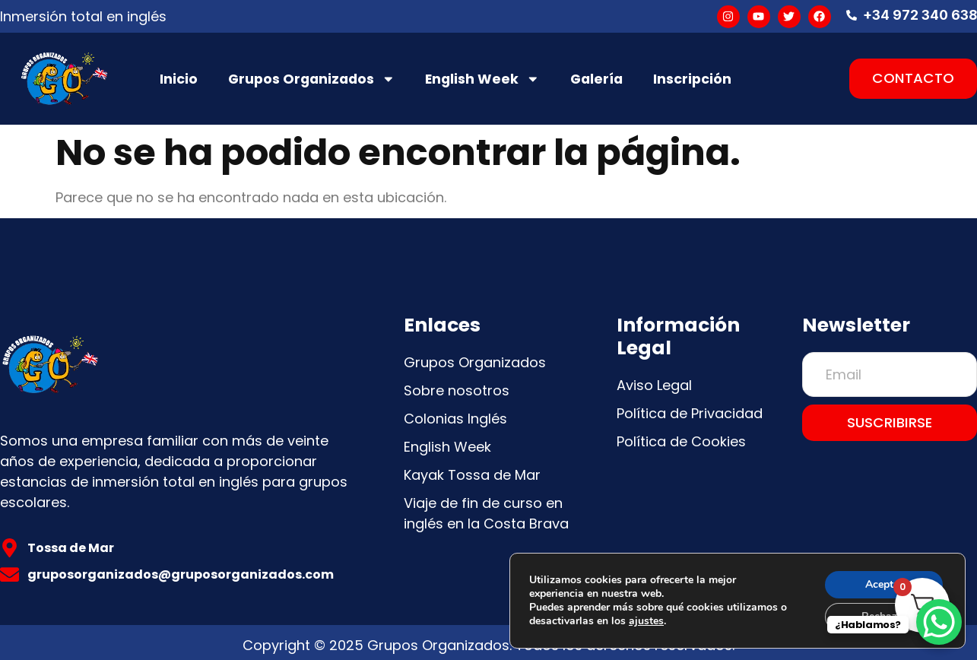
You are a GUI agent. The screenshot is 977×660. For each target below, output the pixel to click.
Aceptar (884, 584)
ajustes (646, 621)
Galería (596, 79)
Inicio (179, 79)
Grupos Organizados (311, 79)
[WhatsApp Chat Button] (939, 622)
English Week (482, 79)
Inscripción (692, 79)
